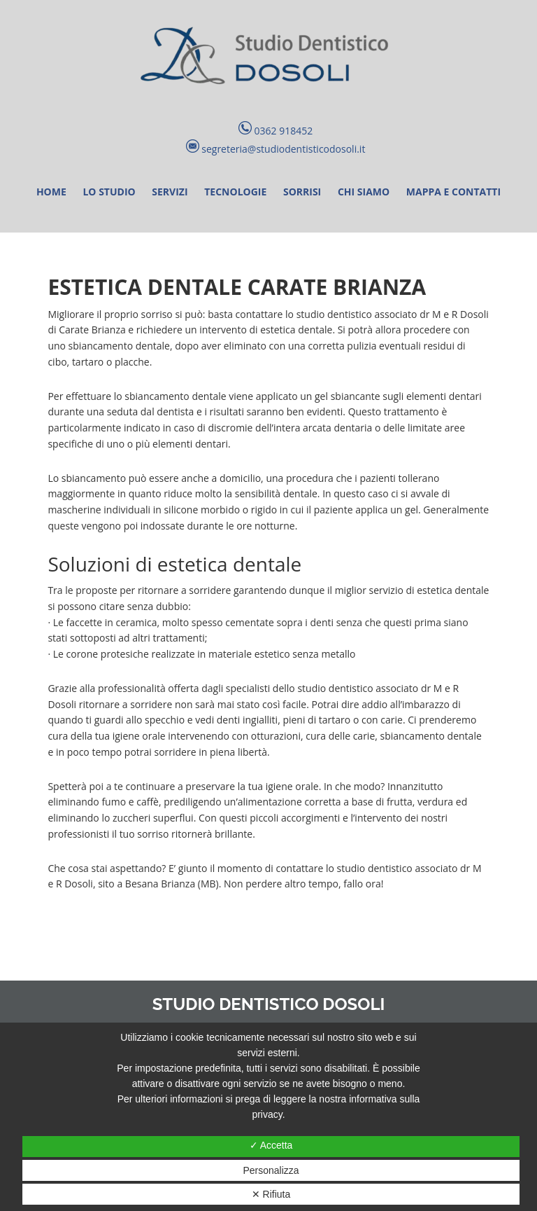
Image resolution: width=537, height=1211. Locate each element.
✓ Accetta (271, 1145)
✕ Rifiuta (271, 1194)
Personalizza (271, 1170)
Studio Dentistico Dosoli (268, 56)
